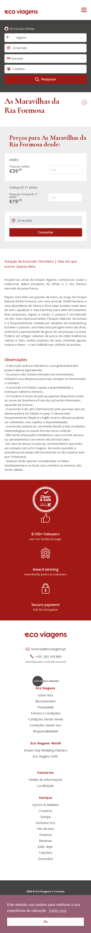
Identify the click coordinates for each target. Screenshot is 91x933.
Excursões (45, 859)
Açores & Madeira (45, 805)
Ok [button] (45, 921)
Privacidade (45, 707)
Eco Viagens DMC (45, 756)
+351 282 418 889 (45, 656)
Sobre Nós (45, 695)
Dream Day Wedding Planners (45, 750)
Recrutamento (45, 701)
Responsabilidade (45, 731)
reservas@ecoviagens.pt (45, 649)
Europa (45, 817)
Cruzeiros (45, 811)
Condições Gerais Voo (45, 725)
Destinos (45, 835)
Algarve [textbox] (19, 38)
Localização (45, 785)
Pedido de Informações (46, 780)
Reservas (45, 841)
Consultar (45, 232)
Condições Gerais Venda (45, 719)
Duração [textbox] (17, 58)
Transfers (46, 853)
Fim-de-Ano (45, 829)
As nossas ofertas (22, 29)
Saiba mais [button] (57, 911)
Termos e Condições (45, 713)
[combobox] (45, 37)
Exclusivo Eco (45, 823)
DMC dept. (45, 847)
